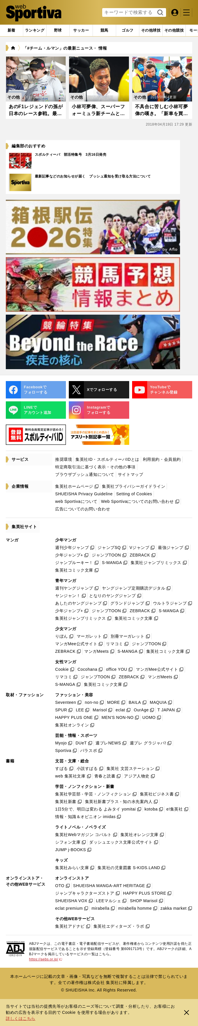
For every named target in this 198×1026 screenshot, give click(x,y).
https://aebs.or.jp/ (45, 959)
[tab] (57, 30)
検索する (159, 12)
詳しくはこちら (20, 1018)
